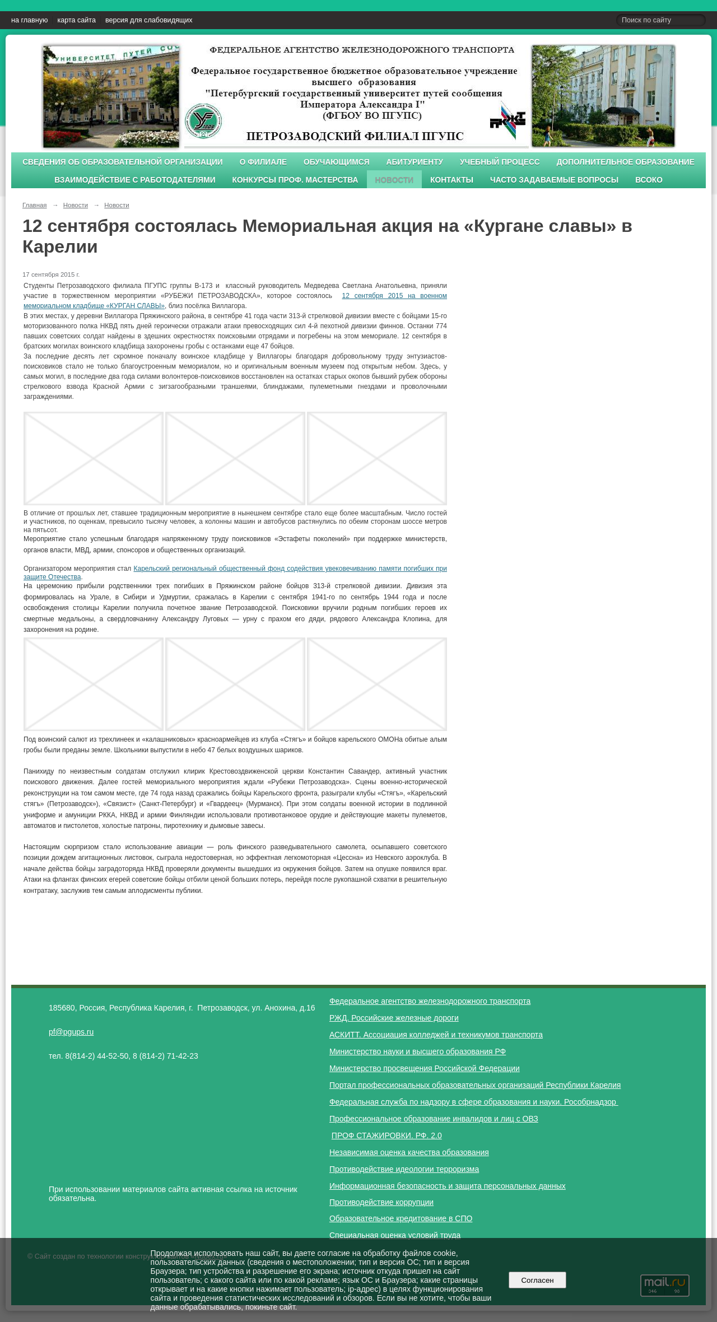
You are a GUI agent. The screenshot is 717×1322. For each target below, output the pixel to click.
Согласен (537, 1280)
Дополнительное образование (626, 162)
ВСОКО (649, 180)
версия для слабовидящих (148, 20)
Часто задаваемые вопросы (554, 180)
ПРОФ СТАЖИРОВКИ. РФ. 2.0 (387, 1135)
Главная (34, 205)
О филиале (263, 162)
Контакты (451, 180)
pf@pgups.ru (71, 1031)
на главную (29, 20)
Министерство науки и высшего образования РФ (417, 1051)
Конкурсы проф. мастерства (295, 180)
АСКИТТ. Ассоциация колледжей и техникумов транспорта (436, 1034)
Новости (394, 180)
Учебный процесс (500, 162)
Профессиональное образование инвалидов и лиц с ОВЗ (433, 1118)
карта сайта (76, 20)
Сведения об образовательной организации (122, 162)
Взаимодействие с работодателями (134, 180)
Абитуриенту (415, 162)
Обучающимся (336, 162)
